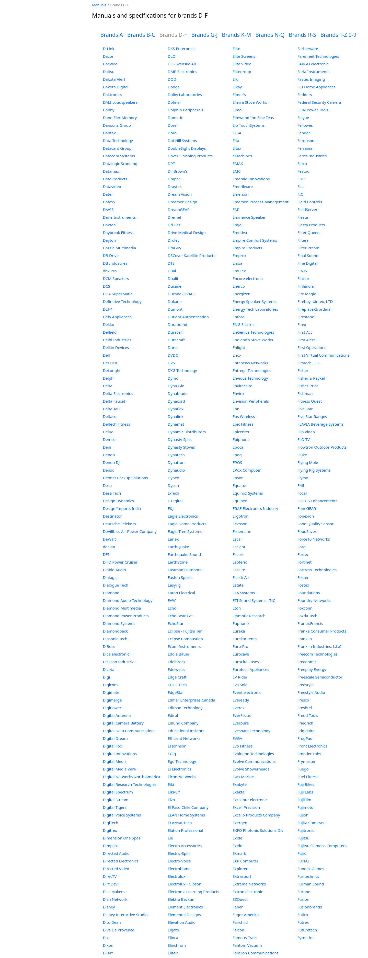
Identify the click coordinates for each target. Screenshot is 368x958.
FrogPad (305, 738)
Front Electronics (312, 746)
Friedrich (305, 723)
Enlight (239, 347)
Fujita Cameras (310, 822)
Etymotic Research (249, 615)
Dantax (109, 132)
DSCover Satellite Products (191, 255)
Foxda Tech (307, 615)
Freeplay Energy (311, 669)
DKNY (108, 952)
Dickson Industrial (119, 661)
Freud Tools (307, 715)
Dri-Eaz (174, 224)
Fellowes (305, 125)
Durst (173, 347)
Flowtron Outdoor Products (322, 447)
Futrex (303, 922)
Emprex (239, 255)
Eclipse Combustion (185, 638)
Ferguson (305, 140)
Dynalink (175, 416)
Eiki (171, 784)
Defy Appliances (117, 316)
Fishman (305, 393)
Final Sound (307, 255)
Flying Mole (307, 462)
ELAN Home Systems (186, 814)
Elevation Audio (181, 922)
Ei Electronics (179, 769)
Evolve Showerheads (251, 769)
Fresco (303, 700)
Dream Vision (180, 194)
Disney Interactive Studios (126, 914)
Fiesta (302, 217)
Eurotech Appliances (251, 669)
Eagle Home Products (187, 523)
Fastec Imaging (311, 79)
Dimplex (110, 845)
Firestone (305, 316)
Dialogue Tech (115, 585)
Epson (238, 477)
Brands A (111, 34)
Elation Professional (185, 830)
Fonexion (305, 516)
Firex (301, 324)
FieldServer (307, 209)
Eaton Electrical (181, 592)
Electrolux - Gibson (184, 883)
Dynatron (176, 462)
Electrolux (176, 876)
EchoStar (175, 623)
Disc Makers (113, 891)
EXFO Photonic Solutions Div (258, 830)
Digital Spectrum (118, 792)
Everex (238, 707)
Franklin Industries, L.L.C (319, 646)
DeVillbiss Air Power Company (129, 531)
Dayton (109, 240)
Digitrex (110, 830)
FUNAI (303, 860)
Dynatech (176, 454)
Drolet (173, 240)
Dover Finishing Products (190, 155)
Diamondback (115, 631)
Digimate (111, 692)
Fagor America (246, 914)
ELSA (237, 132)
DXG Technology (182, 370)
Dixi (106, 937)
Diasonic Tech (115, 638)
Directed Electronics (120, 860)
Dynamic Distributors (187, 431)
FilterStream (308, 247)
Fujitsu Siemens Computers (322, 845)
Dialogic (110, 577)
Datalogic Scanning (120, 163)
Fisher (302, 370)
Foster (303, 577)
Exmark (239, 853)
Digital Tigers (114, 807)
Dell (106, 355)
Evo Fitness (242, 746)
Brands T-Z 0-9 (338, 34)
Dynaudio (176, 470)
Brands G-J (204, 34)
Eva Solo (240, 684)
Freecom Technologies (317, 654)
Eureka (239, 631)
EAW (172, 600)
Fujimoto (305, 807)
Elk (235, 79)
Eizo (171, 799)
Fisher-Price (307, 385)
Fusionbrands (309, 906)
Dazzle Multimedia (119, 247)
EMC (236, 171)
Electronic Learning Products (193, 891)
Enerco (239, 286)
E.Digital (175, 500)
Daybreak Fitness (118, 232)
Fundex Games (310, 868)
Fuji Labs (305, 792)
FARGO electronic (313, 63)
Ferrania (304, 148)
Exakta (239, 792)
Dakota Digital (115, 86)
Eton (237, 608)
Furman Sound (310, 883)
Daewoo (110, 63)
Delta (107, 385)
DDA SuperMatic (117, 293)
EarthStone (178, 562)
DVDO (173, 355)
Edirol (173, 715)
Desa (107, 485)
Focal (302, 493)
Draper (174, 178)
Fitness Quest (309, 401)
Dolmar (174, 102)
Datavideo (112, 186)
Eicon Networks (181, 776)
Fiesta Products (311, 224)
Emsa (237, 263)
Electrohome (179, 868)
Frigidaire (306, 730)
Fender (303, 132)
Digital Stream (115, 799)
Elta (236, 140)
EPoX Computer (247, 470)
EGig (172, 753)
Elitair (173, 952)
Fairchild (240, 922)
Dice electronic (116, 654)
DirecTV (110, 876)
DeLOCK (110, 362)
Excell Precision (246, 807)
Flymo (302, 477)
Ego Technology (182, 761)
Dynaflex (175, 408)
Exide (237, 837)
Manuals (99, 5)
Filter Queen (308, 232)
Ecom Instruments (184, 646)
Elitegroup (242, 71)
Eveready (241, 700)
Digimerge (112, 700)
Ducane (174, 286)
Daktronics (112, 94)
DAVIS (108, 209)
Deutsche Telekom (119, 523)
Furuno (303, 891)
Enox (237, 355)
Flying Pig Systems (314, 470)
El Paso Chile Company (188, 807)
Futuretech (307, 929)
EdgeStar (176, 692)
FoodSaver (306, 531)
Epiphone (241, 439)
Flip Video (306, 431)
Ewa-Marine (243, 776)
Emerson (241, 194)
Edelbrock (176, 661)
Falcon (238, 929)
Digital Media (114, 761)
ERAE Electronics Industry (255, 508)
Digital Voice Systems (122, 814)
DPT (171, 163)
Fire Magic (306, 293)
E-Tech (173, 493)
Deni (107, 447)
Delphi (108, 378)
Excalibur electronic (250, 799)
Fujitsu (303, 837)
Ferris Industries (312, 155)
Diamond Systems (119, 623)
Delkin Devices (116, 347)
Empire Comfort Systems (255, 240)
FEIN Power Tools (312, 109)
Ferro (302, 163)
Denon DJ (111, 462)
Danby (108, 109)
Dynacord (176, 401)
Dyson (173, 485)
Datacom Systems (119, 155)
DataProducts (115, 178)
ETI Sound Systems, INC (254, 600)
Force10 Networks (313, 539)
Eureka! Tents (245, 638)
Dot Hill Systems (182, 140)
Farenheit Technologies (318, 56)
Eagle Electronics (183, 516)
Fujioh (302, 814)
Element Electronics (185, 906)
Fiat (300, 186)
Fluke (302, 454)
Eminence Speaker (249, 217)
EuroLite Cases (246, 661)
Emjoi (238, 224)
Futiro (302, 914)
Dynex (173, 477)
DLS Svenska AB (182, 63)
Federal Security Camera (319, 102)
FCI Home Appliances (316, 86)
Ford (301, 546)
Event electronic (247, 692)
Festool (303, 171)
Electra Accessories (185, 845)
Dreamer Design (182, 201)
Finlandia (305, 286)
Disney (109, 906)
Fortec (303, 554)
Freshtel (304, 707)
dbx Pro (110, 270)
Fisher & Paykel (311, 378)
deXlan (109, 546)
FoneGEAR (306, 508)
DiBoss (109, 646)
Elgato (173, 929)
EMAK (238, 163)
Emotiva (240, 232)
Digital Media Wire (119, 769)
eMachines (242, 155)
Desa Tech (112, 493)
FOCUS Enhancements (317, 500)
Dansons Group (117, 125)
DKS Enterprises (182, 48)
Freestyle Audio (311, 692)
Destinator (112, 516)
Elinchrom (177, 945)
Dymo (173, 378)
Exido (237, 845)
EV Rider (240, 677)
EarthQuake (178, 546)
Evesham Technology (251, 730)
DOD (172, 79)
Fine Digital (307, 263)
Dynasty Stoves (181, 447)
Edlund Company (183, 723)
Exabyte (240, 784)
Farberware (307, 48)
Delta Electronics (118, 393)
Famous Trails (245, 937)
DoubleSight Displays (187, 148)
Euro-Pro (240, 646)
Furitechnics (308, 876)
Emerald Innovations (251, 178)
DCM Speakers (116, 278)
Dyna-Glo (176, 385)
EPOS (237, 462)
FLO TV (303, 439)
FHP (301, 178)
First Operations (311, 347)
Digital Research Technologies (129, 784)
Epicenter (241, 431)
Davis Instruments (119, 217)
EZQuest (240, 899)
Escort (238, 554)
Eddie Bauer (178, 654)
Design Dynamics (118, 500)
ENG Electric (243, 324)
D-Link (108, 48)
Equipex (240, 500)
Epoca (238, 447)
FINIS (302, 270)
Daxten (109, 224)
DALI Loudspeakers (120, 102)
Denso (108, 470)
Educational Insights (186, 730)
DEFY (107, 309)
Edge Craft (177, 677)
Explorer (240, 868)
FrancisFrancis (310, 623)
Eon (236, 408)
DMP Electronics (182, 71)
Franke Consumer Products (321, 631)
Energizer (241, 293)
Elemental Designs (184, 914)
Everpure (241, 723)
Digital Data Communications (129, 730)
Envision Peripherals (251, 401)
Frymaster (306, 761)
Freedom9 (306, 661)
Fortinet (304, 562)
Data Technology (118, 140)
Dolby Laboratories (185, 94)
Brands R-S (302, 34)
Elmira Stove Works (250, 102)
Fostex (303, 585)
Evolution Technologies (253, 753)
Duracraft (176, 339)
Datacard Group (117, 148)
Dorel (172, 125)
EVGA (237, 738)
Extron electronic (248, 891)
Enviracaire (242, 385)
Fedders (304, 94)
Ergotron (240, 516)
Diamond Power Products (125, 615)
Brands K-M (236, 34)
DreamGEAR (179, 209)
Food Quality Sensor (315, 523)
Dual (172, 270)
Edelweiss (176, 669)
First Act (304, 332)
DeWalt (109, 539)
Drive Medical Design (187, 232)
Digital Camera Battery (123, 723)
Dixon (108, 945)
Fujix (301, 853)
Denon (109, 454)
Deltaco (109, 416)
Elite (236, 48)
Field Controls (309, 201)
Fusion (303, 899)
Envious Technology (250, 378)
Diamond (111, 592)
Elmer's (239, 94)
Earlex (173, 539)
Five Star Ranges (312, 416)
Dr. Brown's (178, 171)
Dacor (108, 56)
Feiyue (303, 117)
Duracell (175, 332)
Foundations (308, 592)
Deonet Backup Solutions (125, 477)
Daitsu (108, 71)
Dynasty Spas (180, 439)
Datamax (111, 171)
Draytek (175, 186)
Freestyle (305, 684)
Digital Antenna (117, 715)
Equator (240, 485)
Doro (172, 132)
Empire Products (247, 247)
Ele (170, 837)
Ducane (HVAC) (181, 293)
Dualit (173, 278)
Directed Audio (116, 853)
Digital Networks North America (131, 776)
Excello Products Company (256, 814)
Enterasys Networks (250, 362)
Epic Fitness (243, 424)
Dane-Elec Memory (120, 117)
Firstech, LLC (308, 362)
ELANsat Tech (180, 822)
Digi (106, 677)
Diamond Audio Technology (127, 600)
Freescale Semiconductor (319, 677)
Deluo (108, 431)
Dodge (174, 86)
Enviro (238, 393)
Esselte (239, 569)
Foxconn (305, 608)
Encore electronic (248, 278)
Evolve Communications (254, 761)
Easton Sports (180, 577)
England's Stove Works (253, 339)
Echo (172, 608)
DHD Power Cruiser (120, 562)
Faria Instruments (313, 71)
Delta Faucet (114, 401)
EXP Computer (245, 860)
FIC (300, 194)
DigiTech (110, 822)
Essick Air (241, 577)
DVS (171, 362)
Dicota (108, 669)
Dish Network (115, 899)
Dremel (174, 217)
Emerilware (243, 186)
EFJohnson (177, 746)
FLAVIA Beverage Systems (320, 424)
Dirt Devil (111, 883)
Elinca (173, 937)
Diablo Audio (114, 569)
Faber (238, 906)
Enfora (238, 316)
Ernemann (242, 531)
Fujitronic (305, 830)
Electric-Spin (179, 853)
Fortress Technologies (317, 569)
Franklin (304, 638)
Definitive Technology (122, 301)
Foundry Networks (314, 600)
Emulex (239, 270)
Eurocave (241, 654)
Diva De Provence (118, 929)
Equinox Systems (248, 493)
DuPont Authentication (188, 316)
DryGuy (174, 247)
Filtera (303, 240)
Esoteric (240, 562)
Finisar (303, 278)
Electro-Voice (179, 860)
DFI (106, 554)
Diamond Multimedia (122, 608)
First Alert (306, 339)
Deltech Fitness (116, 424)
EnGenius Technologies (253, 332)
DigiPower (112, 707)
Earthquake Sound (184, 554)
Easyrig (174, 585)
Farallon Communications (256, 952)
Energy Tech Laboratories (255, 309)
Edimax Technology (185, 707)
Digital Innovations (120, 753)
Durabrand (177, 324)
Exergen (240, 822)
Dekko (108, 324)
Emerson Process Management (261, 201)
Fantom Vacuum (247, 945)
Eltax (237, 148)
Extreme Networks (249, 883)
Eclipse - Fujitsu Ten (185, 631)
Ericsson (240, 523)
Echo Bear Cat (180, 615)
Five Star (305, 408)
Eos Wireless (244, 416)
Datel (107, 194)
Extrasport (242, 876)
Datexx (109, 201)
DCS (106, 286)
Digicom (110, 684)
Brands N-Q (269, 34)
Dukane (174, 301)
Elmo (237, 109)
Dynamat (176, 424)
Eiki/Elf (174, 792)
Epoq (237, 454)
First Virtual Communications (323, 355)
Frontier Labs (309, 753)
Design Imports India (122, 508)
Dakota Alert (114, 79)
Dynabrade (178, 393)
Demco (109, 439)
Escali (238, 539)
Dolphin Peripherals (185, 109)
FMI (300, 485)
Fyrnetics (305, 937)
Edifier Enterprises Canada (191, 700)
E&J (171, 508)
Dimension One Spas (121, 837)
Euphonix (241, 623)
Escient (239, 546)
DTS (171, 263)
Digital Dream (115, 738)
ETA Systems (244, 592)
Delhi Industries (117, 339)
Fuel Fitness (307, 776)
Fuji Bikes (305, 784)
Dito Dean (112, 922)
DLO (171, 56)
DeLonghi (111, 370)
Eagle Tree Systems (185, 531)
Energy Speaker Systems (255, 301)
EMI (236, 209)
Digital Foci (112, 746)
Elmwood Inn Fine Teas (253, 117)
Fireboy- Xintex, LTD (315, 301)
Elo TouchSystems (248, 125)
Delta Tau (111, 408)
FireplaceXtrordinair (315, 309)
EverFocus (242, 715)
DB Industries (115, 263)
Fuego (303, 769)
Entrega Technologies (252, 370)
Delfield (110, 332)
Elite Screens (244, 56)
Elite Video (242, 63)
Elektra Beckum (181, 899)
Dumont (175, 309)
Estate (238, 585)
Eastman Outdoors (184, 569)
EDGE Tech (177, 684)
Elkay (237, 86)
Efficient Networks (184, 738)
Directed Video (116, 868)
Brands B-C (141, 34)
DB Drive (111, 255)
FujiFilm (304, 799)
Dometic (175, 117)
